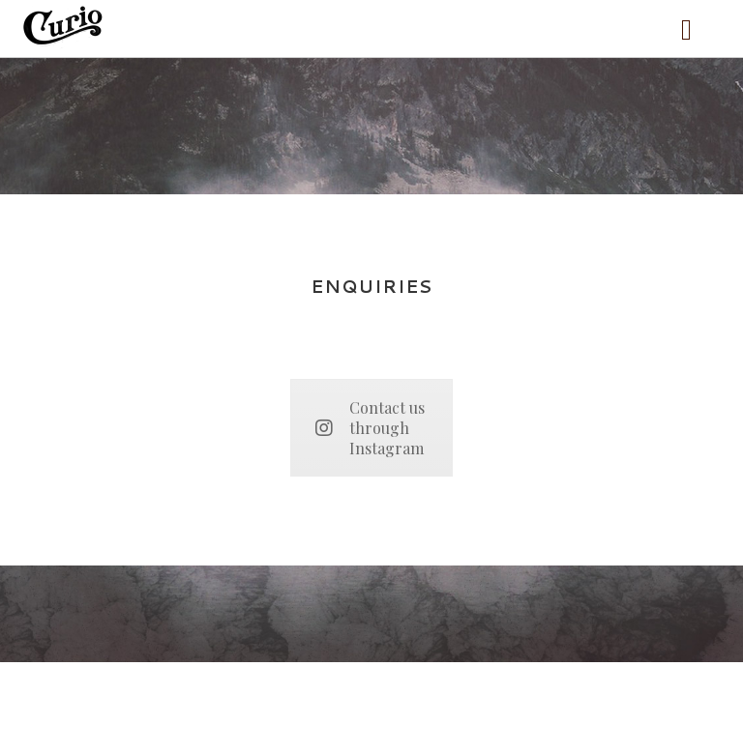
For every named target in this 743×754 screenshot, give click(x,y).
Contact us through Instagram (370, 427)
